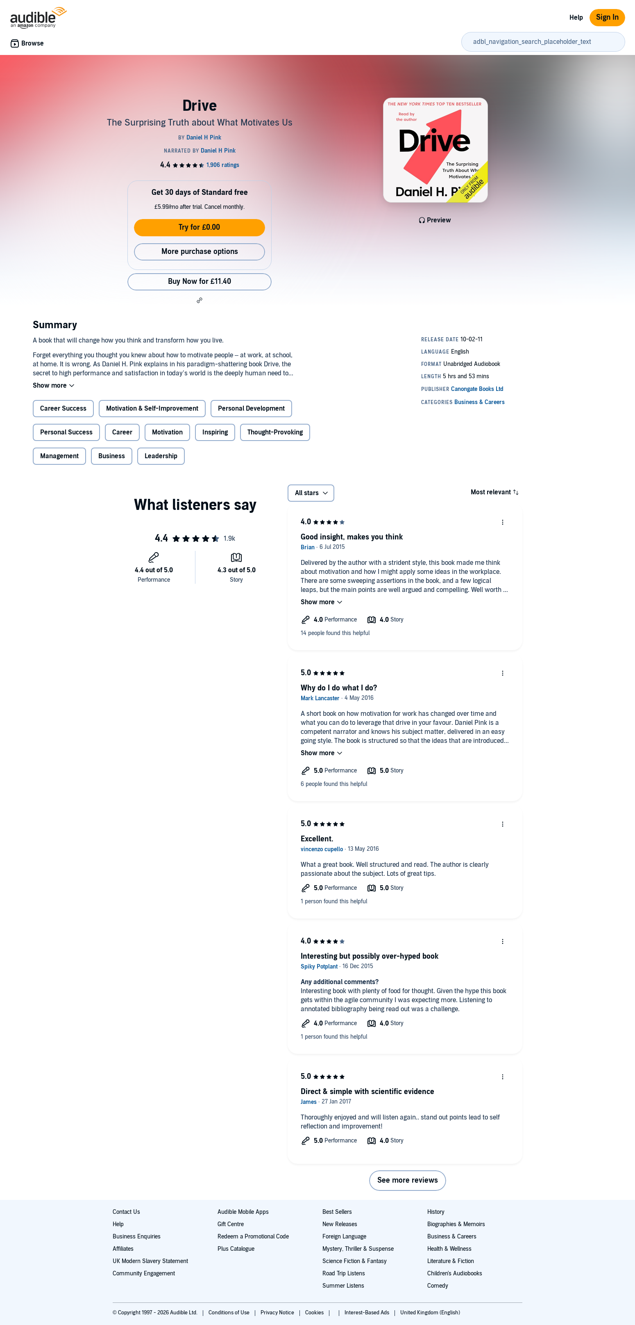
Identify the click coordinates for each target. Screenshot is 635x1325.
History (435, 1211)
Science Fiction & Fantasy (354, 1261)
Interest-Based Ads (367, 1312)
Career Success (63, 408)
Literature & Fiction (450, 1261)
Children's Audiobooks (454, 1273)
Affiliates (123, 1248)
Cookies (315, 1312)
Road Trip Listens (343, 1273)
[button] (199, 300)
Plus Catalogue (236, 1248)
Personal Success (66, 432)
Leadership (161, 456)
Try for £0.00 (199, 227)
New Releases (339, 1224)
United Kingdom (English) (430, 1312)
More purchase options (199, 251)
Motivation (167, 432)
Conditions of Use (230, 1312)
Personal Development (251, 408)
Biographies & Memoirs (456, 1224)
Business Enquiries (137, 1236)
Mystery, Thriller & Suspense (358, 1248)
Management (59, 456)
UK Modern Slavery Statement (150, 1261)
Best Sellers (337, 1211)
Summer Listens (343, 1285)
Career (122, 432)
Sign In (607, 17)
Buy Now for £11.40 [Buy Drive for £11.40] (199, 281)
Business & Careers (451, 1236)
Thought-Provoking (275, 432)
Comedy (437, 1285)
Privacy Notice (278, 1312)
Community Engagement (144, 1273)
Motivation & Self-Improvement (152, 408)
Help (576, 18)
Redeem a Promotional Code (253, 1236)
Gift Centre (231, 1224)
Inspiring (215, 432)
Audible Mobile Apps (243, 1211)
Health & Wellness (449, 1248)
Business (111, 456)
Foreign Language (344, 1236)
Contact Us (126, 1211)
